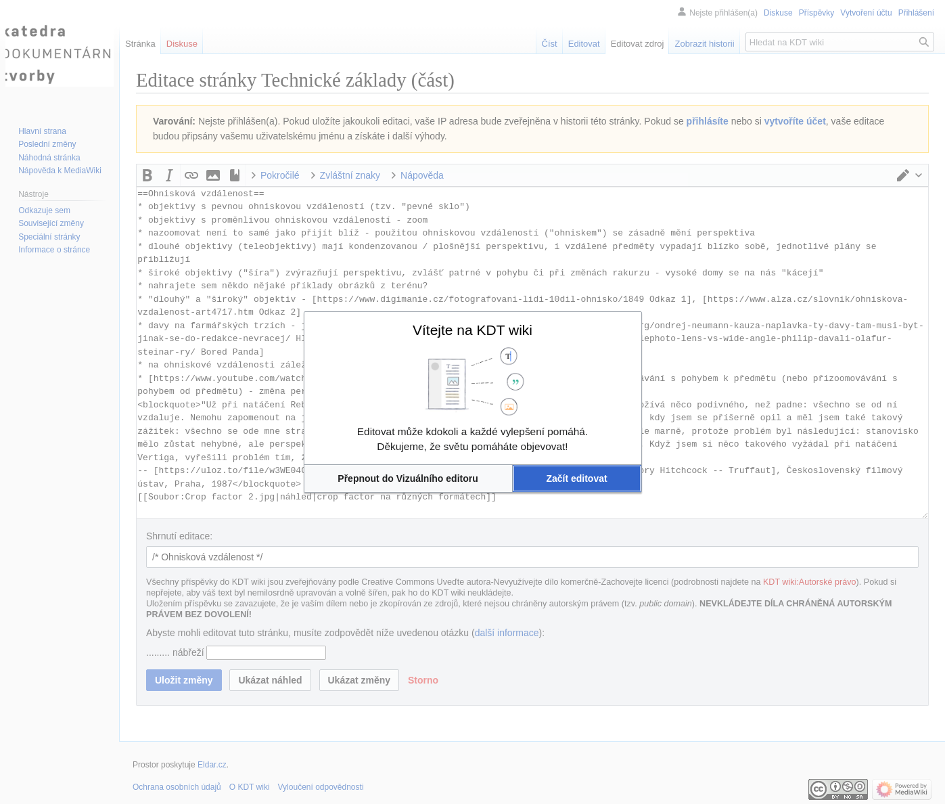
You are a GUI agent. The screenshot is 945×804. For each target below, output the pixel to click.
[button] (408, 478)
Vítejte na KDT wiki (472, 330)
